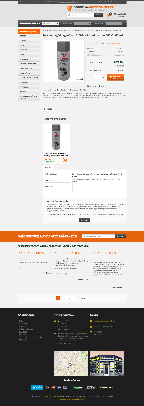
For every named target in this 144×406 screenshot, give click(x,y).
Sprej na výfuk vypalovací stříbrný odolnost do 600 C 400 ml (56, 154)
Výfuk (22, 54)
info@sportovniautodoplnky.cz (69, 2)
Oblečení (23, 92)
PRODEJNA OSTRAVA (26, 329)
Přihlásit (109, 2)
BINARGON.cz (81, 399)
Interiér (23, 36)
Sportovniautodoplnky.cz (51, 396)
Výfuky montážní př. (65, 30)
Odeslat (120, 236)
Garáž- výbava (25, 73)
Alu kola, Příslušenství (29, 78)
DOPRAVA (22, 334)
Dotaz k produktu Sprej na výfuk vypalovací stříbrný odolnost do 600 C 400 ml (98, 186)
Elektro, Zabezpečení (28, 64)
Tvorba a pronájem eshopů (67, 399)
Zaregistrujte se (120, 2)
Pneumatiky (24, 87)
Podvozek (23, 50)
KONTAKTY (22, 326)
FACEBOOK (23, 340)
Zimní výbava (24, 82)
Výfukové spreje (78, 30)
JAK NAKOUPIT (24, 324)
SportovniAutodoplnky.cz (90, 8)
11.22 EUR (120, 66)
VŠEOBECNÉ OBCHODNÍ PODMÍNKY (31, 337)
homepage (47, 30)
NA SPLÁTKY (23, 332)
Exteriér (23, 41)
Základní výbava (26, 68)
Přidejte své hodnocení (113, 43)
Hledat (98, 15)
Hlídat (103, 86)
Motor (22, 45)
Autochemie (24, 59)
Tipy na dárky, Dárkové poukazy (28, 97)
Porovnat (93, 86)
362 (74, 298)
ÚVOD (21, 321)
